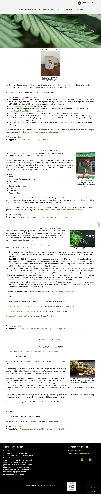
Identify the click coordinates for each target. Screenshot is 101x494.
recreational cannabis (59, 217)
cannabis (22, 139)
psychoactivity (55, 429)
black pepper (24, 328)
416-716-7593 (76, 451)
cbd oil (46, 328)
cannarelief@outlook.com (82, 453)
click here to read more (65, 291)
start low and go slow (86, 99)
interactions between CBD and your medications (27, 111)
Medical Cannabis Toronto (86, 3)
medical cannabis (30, 217)
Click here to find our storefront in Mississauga (40, 132)
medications (47, 139)
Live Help (93, 491)
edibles (34, 139)
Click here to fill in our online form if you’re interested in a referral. (60, 209)
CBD (28, 139)
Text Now (93, 488)
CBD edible (38, 328)
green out (54, 328)
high (39, 139)
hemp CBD (40, 429)
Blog (19, 137)
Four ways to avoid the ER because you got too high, (24, 306)
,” (16, 316)
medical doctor (44, 217)
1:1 (20, 429)
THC (70, 217)
